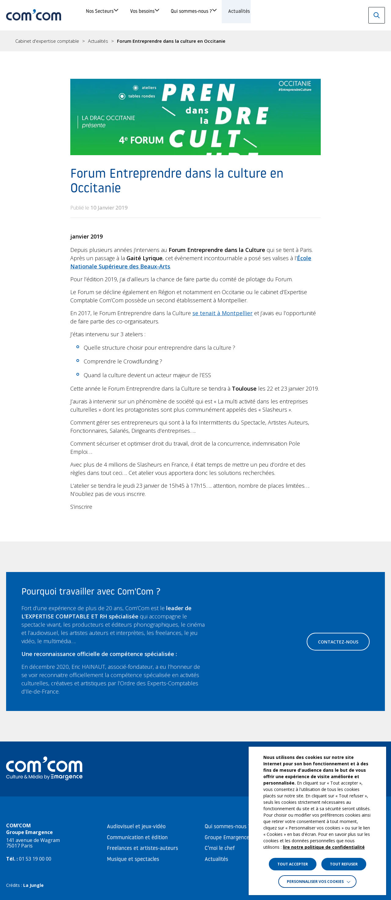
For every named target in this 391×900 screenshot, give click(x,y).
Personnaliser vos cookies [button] (315, 881)
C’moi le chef (220, 848)
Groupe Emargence (227, 838)
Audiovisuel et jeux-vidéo (136, 827)
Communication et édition (137, 838)
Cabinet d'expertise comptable (47, 41)
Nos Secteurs (107, 15)
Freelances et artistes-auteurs (142, 848)
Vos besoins (169, 15)
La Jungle (33, 885)
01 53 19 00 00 (35, 858)
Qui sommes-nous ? (240, 15)
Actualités (308, 15)
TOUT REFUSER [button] (344, 864)
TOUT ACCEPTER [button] (292, 864)
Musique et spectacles (133, 859)
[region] (195, 41)
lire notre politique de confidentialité (324, 847)
